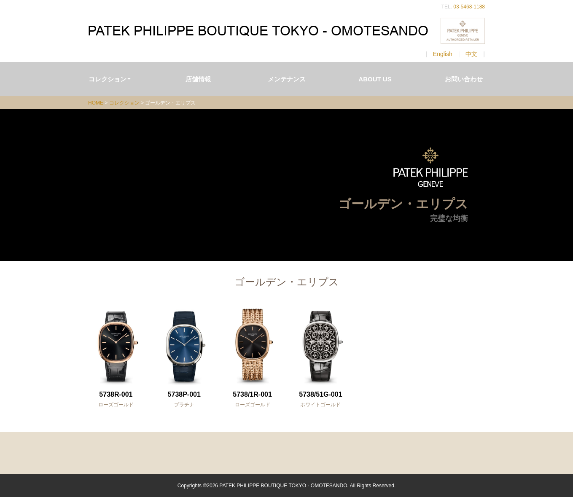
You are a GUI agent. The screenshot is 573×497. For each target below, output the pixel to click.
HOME (95, 103)
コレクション (110, 79)
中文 (471, 54)
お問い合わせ (464, 79)
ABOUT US (374, 79)
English (442, 54)
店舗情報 (198, 79)
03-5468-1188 (469, 7)
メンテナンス (287, 79)
